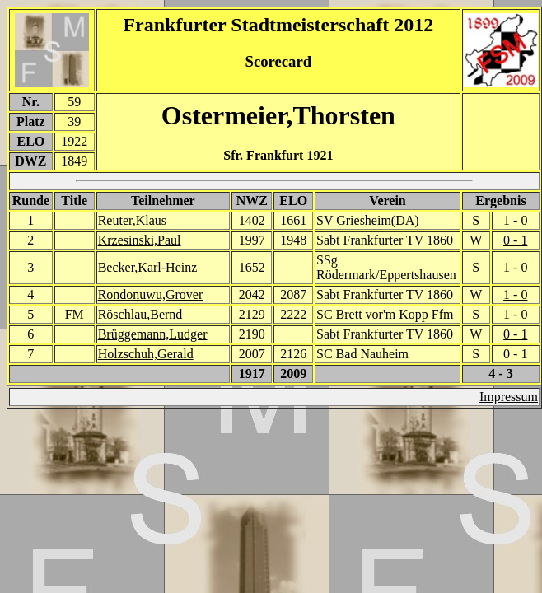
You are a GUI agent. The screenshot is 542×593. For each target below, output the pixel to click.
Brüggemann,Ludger (153, 334)
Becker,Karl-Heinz (148, 267)
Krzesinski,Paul (139, 240)
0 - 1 (515, 240)
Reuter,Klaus (132, 220)
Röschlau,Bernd (140, 314)
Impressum (508, 397)
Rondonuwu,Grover (150, 294)
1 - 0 (515, 220)
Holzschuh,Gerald (146, 354)
